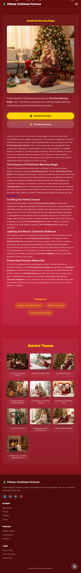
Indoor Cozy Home (56, 305)
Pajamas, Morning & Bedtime (29, 305)
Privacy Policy (8, 550)
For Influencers (8, 535)
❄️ (74, 566)
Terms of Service (9, 554)
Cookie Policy (8, 558)
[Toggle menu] (76, 4)
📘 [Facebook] (4, 496)
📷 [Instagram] (10, 496)
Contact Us (7, 539)
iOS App (5, 512)
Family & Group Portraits (40, 313)
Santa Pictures (13, 196)
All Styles (6, 515)
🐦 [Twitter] (15, 496)
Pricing (5, 519)
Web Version (7, 508)
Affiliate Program (9, 531)
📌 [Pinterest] (21, 496)
